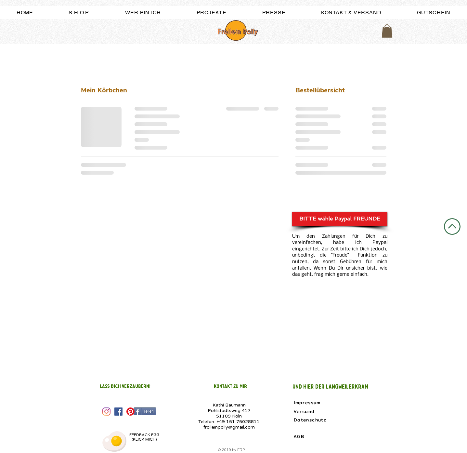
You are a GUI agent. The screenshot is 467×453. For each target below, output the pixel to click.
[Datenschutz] (311, 420)
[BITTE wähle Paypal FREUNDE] (339, 219)
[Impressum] (308, 402)
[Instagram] (106, 411)
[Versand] (304, 411)
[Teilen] (145, 411)
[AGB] (299, 436)
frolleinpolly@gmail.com (229, 427)
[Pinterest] (130, 411)
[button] (387, 31)
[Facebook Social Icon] (118, 411)
